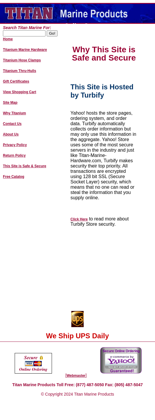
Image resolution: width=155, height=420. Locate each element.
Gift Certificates (16, 81)
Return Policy (14, 155)
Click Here (79, 219)
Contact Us (12, 124)
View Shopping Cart (19, 92)
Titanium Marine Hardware (25, 50)
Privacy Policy (15, 145)
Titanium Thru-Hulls (19, 71)
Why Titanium (14, 113)
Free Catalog (13, 177)
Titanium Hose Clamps (22, 60)
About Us (10, 134)
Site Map (10, 103)
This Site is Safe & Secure (24, 166)
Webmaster (76, 376)
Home (8, 39)
